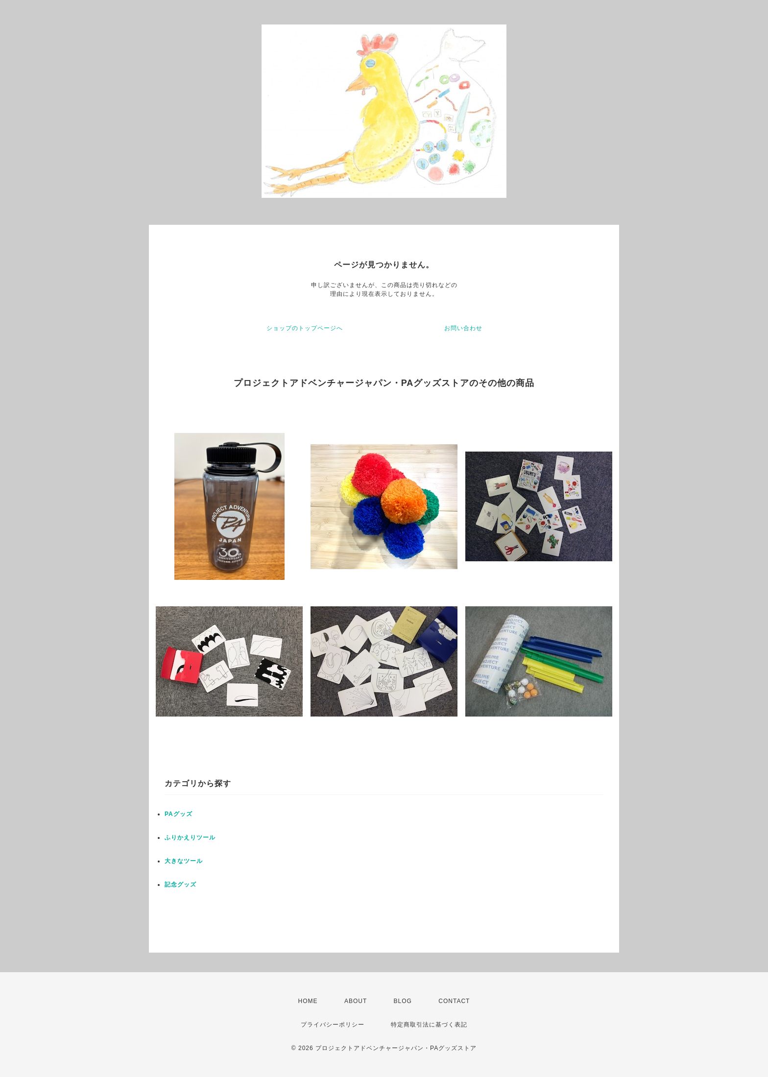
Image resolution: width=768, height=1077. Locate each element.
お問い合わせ (463, 328)
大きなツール (184, 861)
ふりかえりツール (190, 837)
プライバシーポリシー (332, 1024)
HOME (308, 1001)
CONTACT (454, 1001)
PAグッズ (178, 814)
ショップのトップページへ (304, 328)
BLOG (403, 1001)
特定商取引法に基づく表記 (429, 1024)
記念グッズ (180, 884)
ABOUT (355, 1001)
